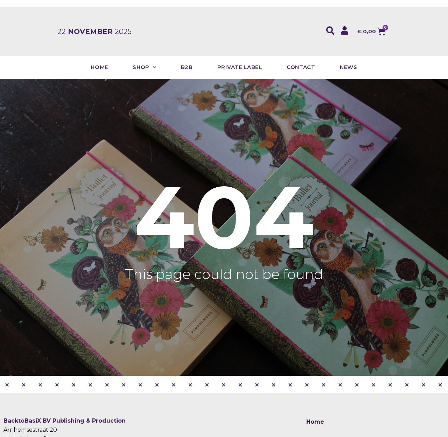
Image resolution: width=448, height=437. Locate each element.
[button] (330, 30)
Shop (144, 67)
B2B (187, 67)
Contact (301, 67)
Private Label (239, 67)
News (348, 67)
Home (99, 67)
